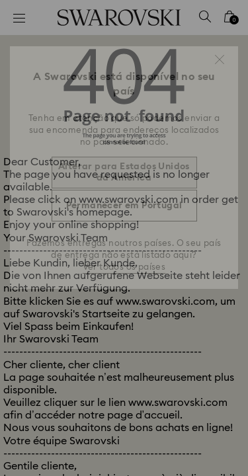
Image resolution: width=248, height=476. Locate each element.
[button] (219, 59)
